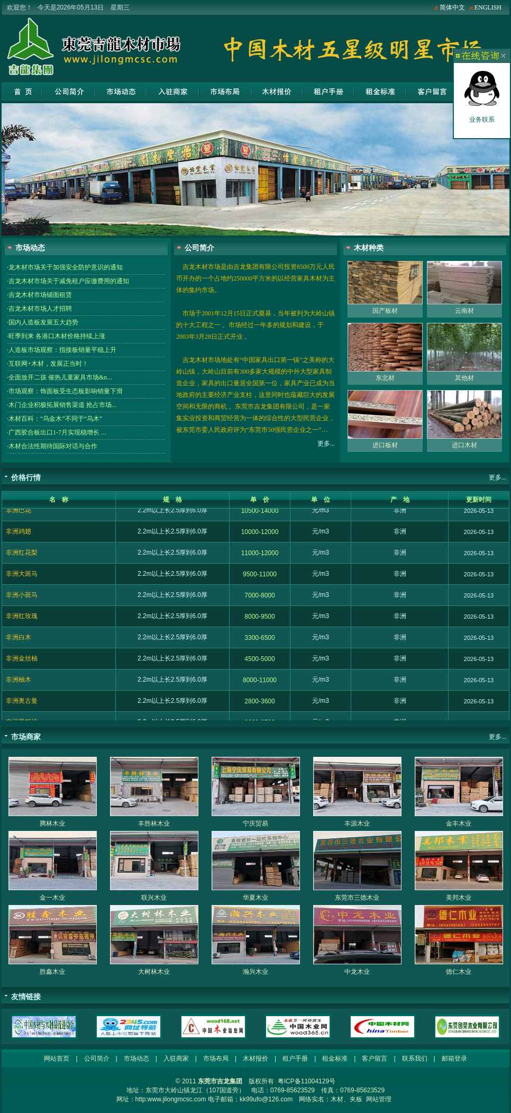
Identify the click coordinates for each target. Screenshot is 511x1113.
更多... (326, 443)
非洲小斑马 (22, 599)
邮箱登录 (454, 1058)
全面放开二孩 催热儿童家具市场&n (60, 377)
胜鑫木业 (52, 971)
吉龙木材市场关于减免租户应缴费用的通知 (68, 281)
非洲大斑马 (22, 578)
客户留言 (432, 92)
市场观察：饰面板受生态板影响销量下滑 (65, 391)
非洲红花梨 (22, 557)
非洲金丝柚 (22, 663)
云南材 (464, 315)
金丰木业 (458, 823)
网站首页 (22, 92)
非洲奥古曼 (22, 705)
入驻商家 (173, 92)
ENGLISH (487, 7)
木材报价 (277, 92)
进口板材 (385, 450)
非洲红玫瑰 (22, 621)
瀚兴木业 (255, 971)
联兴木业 (154, 897)
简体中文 (452, 7)
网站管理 (378, 1099)
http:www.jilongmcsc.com (170, 1099)
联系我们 (414, 1058)
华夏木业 (255, 897)
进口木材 (464, 450)
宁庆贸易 (255, 823)
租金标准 (380, 92)
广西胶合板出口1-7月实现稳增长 (57, 432)
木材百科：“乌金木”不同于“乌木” (55, 418)
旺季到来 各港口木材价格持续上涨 (56, 336)
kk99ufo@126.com (266, 1099)
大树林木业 (154, 971)
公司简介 (69, 92)
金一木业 (52, 897)
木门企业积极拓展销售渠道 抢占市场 (62, 405)
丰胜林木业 (154, 823)
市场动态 (121, 92)
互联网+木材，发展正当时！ (48, 363)
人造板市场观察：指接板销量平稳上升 (62, 350)
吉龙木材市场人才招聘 (40, 308)
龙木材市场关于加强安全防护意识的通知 (65, 267)
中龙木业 (357, 971)
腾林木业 (52, 823)
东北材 (385, 382)
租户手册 (328, 92)
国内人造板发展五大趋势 (43, 322)
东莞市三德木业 (357, 897)
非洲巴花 (18, 515)
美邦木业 (458, 897)
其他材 (464, 382)
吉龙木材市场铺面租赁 (40, 294)
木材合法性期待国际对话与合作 (52, 446)
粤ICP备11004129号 (306, 1081)
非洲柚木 (18, 684)
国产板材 (385, 315)
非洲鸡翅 (18, 536)
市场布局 (225, 92)
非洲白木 (18, 642)
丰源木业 (357, 823)
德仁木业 (458, 971)
